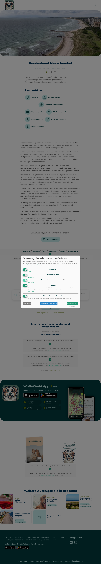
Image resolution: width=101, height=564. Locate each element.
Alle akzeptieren (72, 303)
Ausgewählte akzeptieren (49, 303)
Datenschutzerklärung (34, 265)
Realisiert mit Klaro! (73, 306)
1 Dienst (31, 272)
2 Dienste (31, 277)
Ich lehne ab (27, 303)
